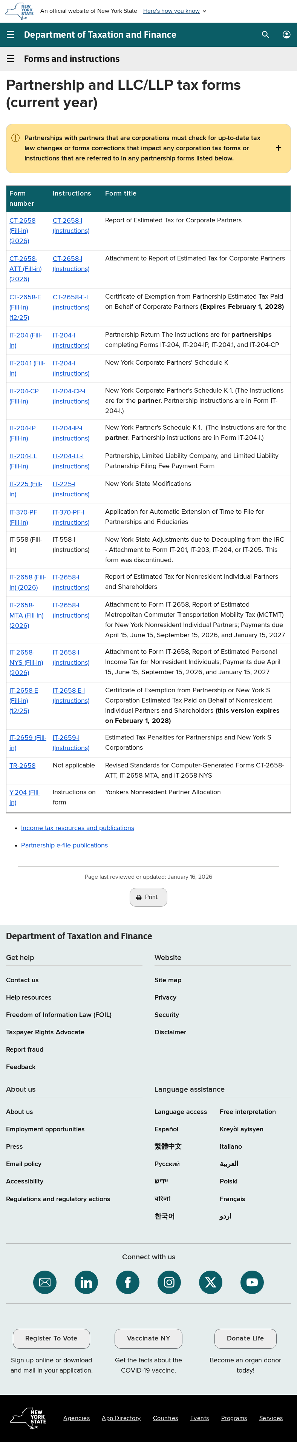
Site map (168, 980)
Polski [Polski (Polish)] (228, 1181)
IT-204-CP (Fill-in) (24, 396)
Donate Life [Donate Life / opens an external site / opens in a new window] (245, 1338)
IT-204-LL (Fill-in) (23, 461)
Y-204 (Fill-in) (24, 797)
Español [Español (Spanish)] (166, 1129)
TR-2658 (22, 766)
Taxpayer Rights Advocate (45, 1032)
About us (19, 1112)
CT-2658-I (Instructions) (71, 225)
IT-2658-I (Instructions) (71, 582)
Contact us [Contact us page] (22, 980)
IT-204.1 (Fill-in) (27, 368)
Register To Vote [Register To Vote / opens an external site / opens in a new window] (51, 1338)
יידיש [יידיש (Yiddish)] (161, 1181)
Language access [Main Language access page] (181, 1112)
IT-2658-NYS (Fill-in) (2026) (26, 662)
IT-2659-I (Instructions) (71, 743)
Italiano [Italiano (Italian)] (231, 1146)
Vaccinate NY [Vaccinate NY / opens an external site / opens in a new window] (148, 1338)
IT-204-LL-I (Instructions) (71, 461)
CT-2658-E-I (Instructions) (71, 302)
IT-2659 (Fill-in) (27, 743)
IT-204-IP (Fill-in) (22, 433)
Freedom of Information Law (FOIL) (59, 1015)
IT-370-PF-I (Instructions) (71, 517)
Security (167, 1015)
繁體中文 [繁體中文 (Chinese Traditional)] (168, 1146)
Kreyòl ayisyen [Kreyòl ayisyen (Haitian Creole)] (241, 1129)
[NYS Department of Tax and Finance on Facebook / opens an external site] (127, 1282)
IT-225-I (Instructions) (71, 489)
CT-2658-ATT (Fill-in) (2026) (25, 269)
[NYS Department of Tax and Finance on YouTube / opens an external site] (252, 1282)
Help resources (29, 997)
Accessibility (24, 1181)
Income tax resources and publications (77, 828)
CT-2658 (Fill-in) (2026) (22, 231)
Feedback (20, 1067)
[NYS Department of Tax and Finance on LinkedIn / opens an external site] (86, 1282)
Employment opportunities (45, 1129)
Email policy (23, 1164)
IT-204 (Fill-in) (25, 340)
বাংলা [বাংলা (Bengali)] (162, 1199)
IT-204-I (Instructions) (71, 340)
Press (14, 1146)
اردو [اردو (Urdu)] (225, 1216)
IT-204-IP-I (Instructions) (71, 433)
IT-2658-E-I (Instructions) (71, 695)
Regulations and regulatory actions (58, 1199)
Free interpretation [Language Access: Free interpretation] (248, 1112)
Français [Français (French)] (232, 1199)
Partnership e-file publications (64, 845)
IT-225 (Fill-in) (25, 489)
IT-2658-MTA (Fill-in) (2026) (26, 615)
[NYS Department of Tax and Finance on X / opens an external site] (210, 1282)
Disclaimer (170, 1032)
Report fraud (24, 1049)
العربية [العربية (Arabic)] (229, 1164)
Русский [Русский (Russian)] (167, 1164)
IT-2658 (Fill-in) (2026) (27, 582)
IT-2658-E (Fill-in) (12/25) (23, 701)
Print (151, 897)
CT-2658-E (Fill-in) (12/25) (25, 307)
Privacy (165, 997)
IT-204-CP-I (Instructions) (71, 396)
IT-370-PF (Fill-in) (23, 517)
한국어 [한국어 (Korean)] (165, 1216)
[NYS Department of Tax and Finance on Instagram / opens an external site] (169, 1282)
